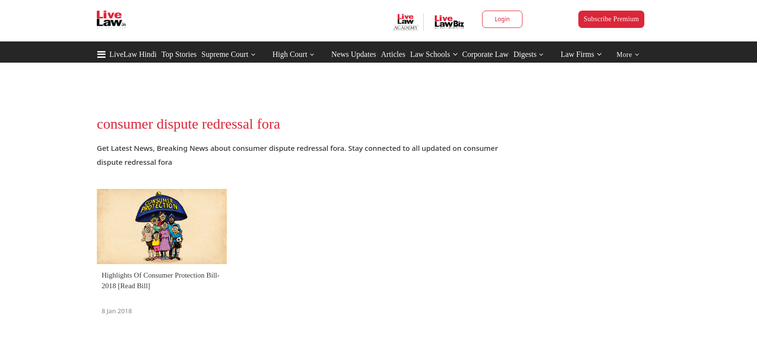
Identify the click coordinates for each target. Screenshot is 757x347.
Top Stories (178, 54)
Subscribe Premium (611, 19)
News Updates (353, 54)
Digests (524, 54)
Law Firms (581, 54)
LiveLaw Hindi (133, 54)
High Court (290, 54)
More (627, 54)
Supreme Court (224, 54)
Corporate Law (485, 54)
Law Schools (433, 54)
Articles (393, 54)
